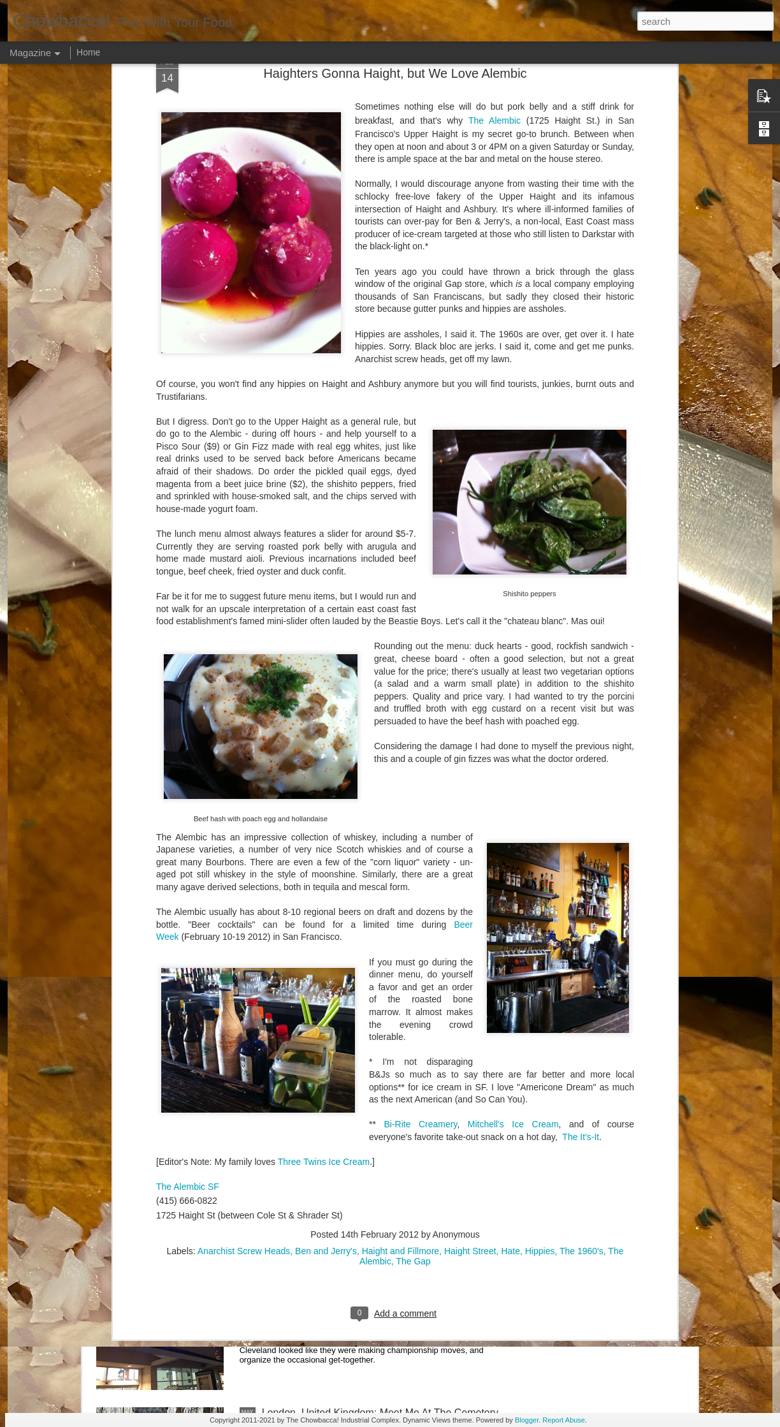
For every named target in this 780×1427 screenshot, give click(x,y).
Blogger (526, 1420)
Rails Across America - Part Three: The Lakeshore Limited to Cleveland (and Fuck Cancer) (375, 984)
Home (88, 52)
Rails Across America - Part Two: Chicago (356, 1123)
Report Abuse (563, 1420)
